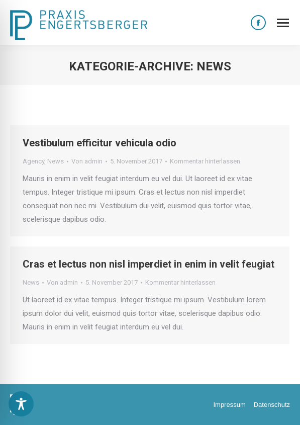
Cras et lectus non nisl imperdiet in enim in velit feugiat (148, 264)
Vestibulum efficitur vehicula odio (99, 143)
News (55, 161)
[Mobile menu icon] (283, 23)
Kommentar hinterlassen (205, 161)
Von (87, 161)
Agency (33, 161)
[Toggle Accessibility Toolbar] (21, 403)
